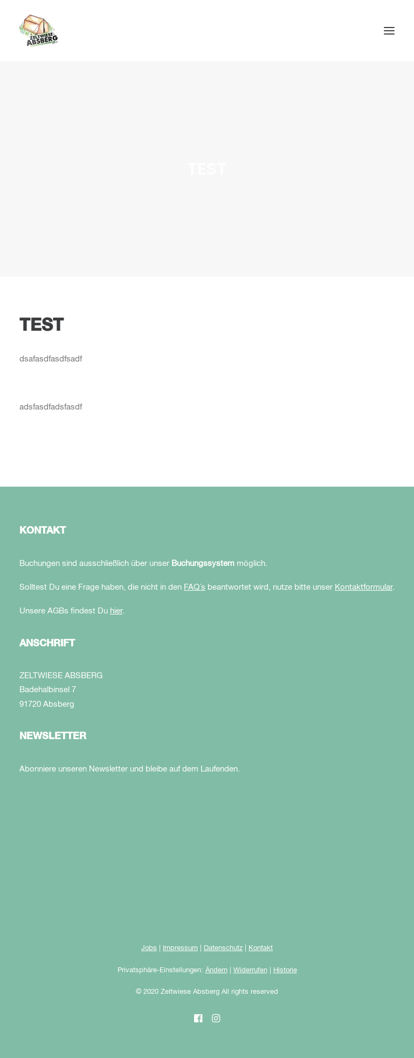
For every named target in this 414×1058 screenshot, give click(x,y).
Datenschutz (223, 948)
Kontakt (261, 948)
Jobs (149, 948)
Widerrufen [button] (250, 970)
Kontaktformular (363, 587)
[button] (389, 31)
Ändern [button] (216, 970)
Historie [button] (285, 970)
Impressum (180, 948)
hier (116, 611)
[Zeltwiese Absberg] (38, 31)
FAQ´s (194, 587)
